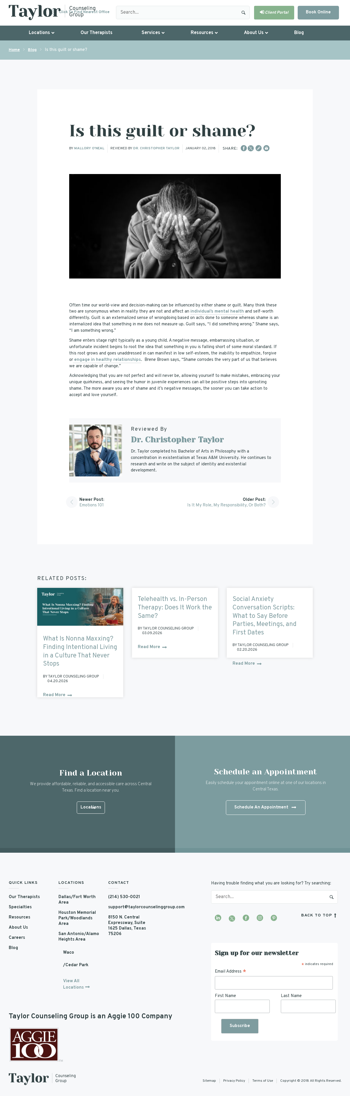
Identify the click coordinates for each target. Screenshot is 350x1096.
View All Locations (73, 984)
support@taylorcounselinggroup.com (128, 907)
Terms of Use (262, 1080)
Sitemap (209, 1080)
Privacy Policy (234, 1080)
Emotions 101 (91, 505)
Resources (20, 917)
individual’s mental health (217, 311)
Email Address (230, 971)
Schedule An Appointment (265, 807)
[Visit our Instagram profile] (260, 918)
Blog (32, 49)
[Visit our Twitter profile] (232, 918)
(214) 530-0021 (124, 897)
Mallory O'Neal (89, 148)
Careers (17, 938)
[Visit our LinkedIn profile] (218, 918)
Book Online (318, 12)
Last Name (291, 996)
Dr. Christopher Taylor (156, 148)
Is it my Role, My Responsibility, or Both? (225, 505)
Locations (90, 807)
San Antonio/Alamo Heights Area (78, 936)
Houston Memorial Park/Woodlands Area (77, 918)
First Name (225, 996)
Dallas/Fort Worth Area (77, 899)
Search (244, 12)
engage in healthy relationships (107, 360)
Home (14, 49)
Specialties (20, 907)
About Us (18, 927)
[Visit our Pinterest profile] (274, 918)
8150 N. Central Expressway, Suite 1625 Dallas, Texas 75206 (127, 926)
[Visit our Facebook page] (246, 918)
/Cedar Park (75, 965)
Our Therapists (24, 897)
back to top (319, 915)
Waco (68, 952)
